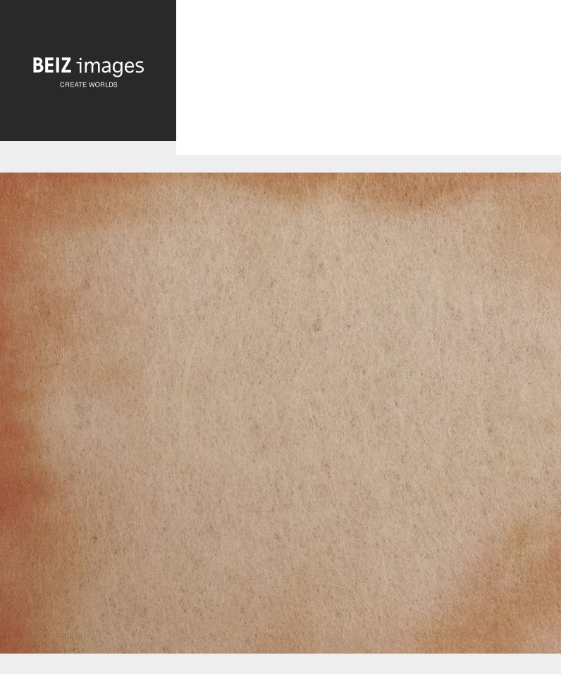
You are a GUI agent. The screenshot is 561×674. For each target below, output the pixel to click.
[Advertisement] (368, 89)
